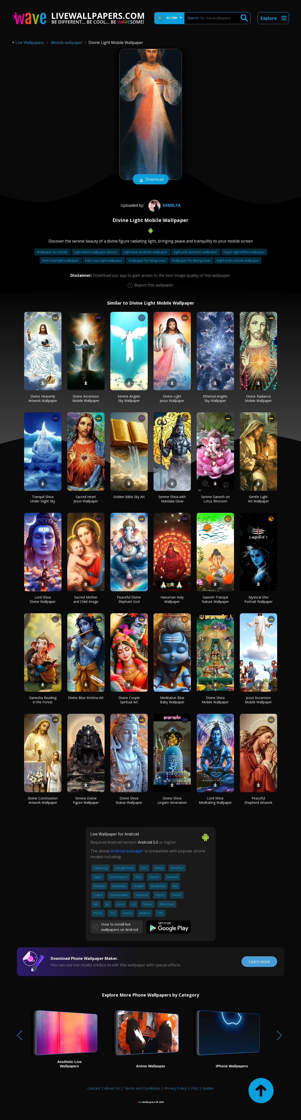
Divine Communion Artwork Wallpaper (43, 800)
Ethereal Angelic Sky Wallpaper (215, 398)
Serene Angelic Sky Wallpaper (129, 398)
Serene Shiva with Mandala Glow (172, 498)
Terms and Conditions (142, 1088)
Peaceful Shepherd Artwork (258, 800)
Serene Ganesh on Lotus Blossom (215, 498)
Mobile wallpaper (66, 42)
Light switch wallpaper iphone (96, 252)
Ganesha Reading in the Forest (42, 699)
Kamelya (164, 205)
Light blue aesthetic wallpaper (146, 252)
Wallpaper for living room (147, 260)
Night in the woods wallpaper (238, 260)
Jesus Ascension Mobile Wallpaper (258, 699)
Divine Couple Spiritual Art (129, 699)
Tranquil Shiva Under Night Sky (42, 498)
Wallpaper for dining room (191, 260)
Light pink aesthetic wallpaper (196, 252)
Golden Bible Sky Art (129, 496)
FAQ (194, 1088)
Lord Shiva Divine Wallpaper (43, 599)
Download (151, 180)
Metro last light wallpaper (61, 260)
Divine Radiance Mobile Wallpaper (258, 398)
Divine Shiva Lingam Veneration (172, 800)
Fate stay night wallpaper (104, 260)
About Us (112, 1088)
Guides (208, 1088)
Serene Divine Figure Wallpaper (86, 800)
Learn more (259, 961)
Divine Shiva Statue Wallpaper (129, 800)
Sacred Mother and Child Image (85, 599)
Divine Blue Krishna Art (86, 697)
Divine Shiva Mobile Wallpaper (215, 699)
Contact (93, 1088)
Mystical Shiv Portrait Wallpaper (258, 599)
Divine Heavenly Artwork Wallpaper (42, 398)
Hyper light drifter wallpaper (244, 252)
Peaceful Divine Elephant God (129, 599)
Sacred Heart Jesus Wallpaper (86, 498)
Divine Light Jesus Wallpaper (172, 398)
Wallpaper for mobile (52, 252)
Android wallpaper (127, 851)
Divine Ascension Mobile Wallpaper (85, 398)
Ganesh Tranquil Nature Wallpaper (215, 599)
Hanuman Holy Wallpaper (172, 599)
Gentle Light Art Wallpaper (258, 498)
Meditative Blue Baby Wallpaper (172, 699)
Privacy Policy (175, 1088)
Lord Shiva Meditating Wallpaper (215, 800)
